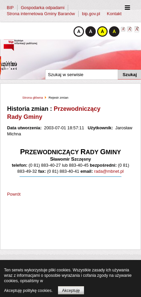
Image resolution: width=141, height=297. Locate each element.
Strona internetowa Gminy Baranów (41, 13)
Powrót (14, 194)
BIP (10, 7)
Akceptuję (71, 290)
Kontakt (114, 13)
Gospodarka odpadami (42, 7)
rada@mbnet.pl (108, 171)
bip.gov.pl (91, 13)
